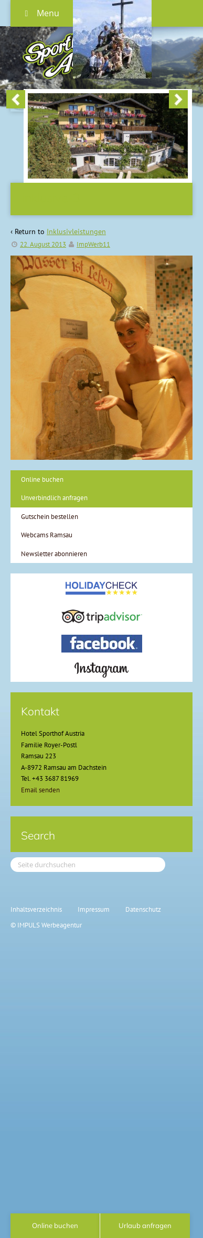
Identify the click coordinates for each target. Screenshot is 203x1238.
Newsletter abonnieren (54, 553)
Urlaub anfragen (145, 1225)
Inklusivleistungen (76, 231)
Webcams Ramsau (46, 534)
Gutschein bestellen (49, 516)
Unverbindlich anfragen (54, 497)
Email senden (40, 790)
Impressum (94, 909)
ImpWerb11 (93, 244)
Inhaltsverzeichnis (36, 909)
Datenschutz (143, 909)
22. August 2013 (43, 244)
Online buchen (42, 479)
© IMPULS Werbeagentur (46, 925)
